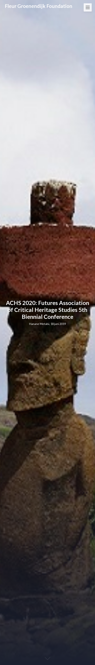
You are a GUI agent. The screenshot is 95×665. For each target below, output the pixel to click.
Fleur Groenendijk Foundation (38, 6)
